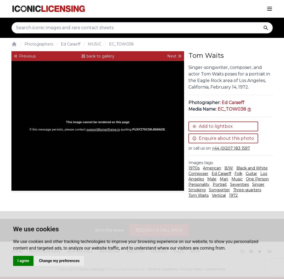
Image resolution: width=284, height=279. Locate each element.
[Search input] (142, 28)
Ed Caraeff (70, 44)
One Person (257, 179)
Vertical (219, 195)
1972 (233, 195)
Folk (238, 173)
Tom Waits (198, 195)
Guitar (251, 173)
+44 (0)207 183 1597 (231, 148)
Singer (258, 184)
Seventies (239, 184)
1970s (194, 168)
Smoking (197, 189)
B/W (228, 168)
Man (224, 179)
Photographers (39, 44)
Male (211, 179)
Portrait (220, 184)
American (212, 168)
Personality (198, 184)
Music (237, 179)
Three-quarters (247, 189)
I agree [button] (23, 261)
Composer (198, 173)
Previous (25, 56)
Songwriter (219, 189)
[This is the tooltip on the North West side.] (235, 109)
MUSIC (94, 44)
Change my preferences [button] (59, 261)
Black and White (252, 168)
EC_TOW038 (121, 44)
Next (174, 56)
